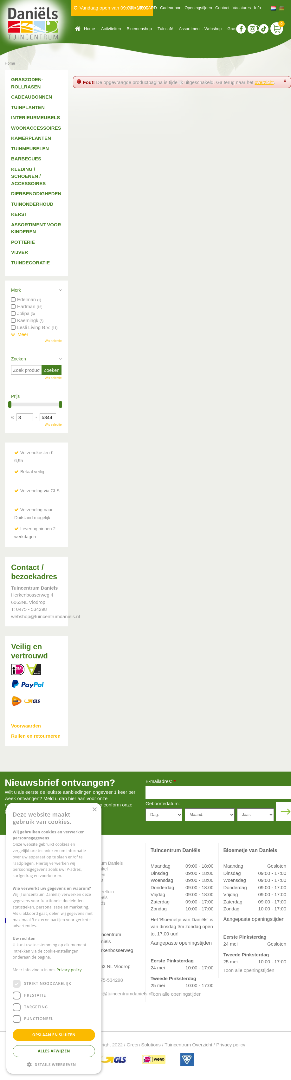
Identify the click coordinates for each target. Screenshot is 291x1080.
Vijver (19, 252)
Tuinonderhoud (32, 204)
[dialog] (53, 938)
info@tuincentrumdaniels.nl (115, 993)
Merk (16, 290)
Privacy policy (230, 1044)
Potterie (23, 242)
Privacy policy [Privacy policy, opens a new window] (69, 970)
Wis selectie (53, 341)
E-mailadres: (161, 782)
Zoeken (18, 358)
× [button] (94, 809)
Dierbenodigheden (36, 193)
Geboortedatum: (163, 803)
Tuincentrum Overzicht (188, 1044)
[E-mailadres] (218, 792)
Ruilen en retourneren (36, 736)
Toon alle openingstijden (176, 994)
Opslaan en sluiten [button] (54, 1035)
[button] (54, 1064)
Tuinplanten (28, 107)
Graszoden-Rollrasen (27, 83)
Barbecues (26, 158)
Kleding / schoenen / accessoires (28, 176)
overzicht (264, 82)
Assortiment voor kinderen (36, 228)
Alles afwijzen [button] (54, 1051)
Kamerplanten (31, 138)
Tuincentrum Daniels (102, 863)
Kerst (19, 214)
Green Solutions (144, 1044)
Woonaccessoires (36, 128)
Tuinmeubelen (30, 148)
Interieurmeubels (35, 117)
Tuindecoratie (30, 262)
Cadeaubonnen (31, 97)
